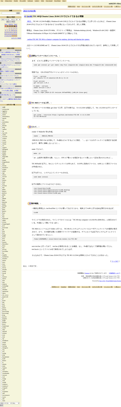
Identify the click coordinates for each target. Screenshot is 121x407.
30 (10, 36)
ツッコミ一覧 (108, 6)
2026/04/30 (18, 50)
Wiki (42, 1)
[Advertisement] (82, 302)
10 (12, 30)
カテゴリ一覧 (11, 104)
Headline (63, 294)
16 (10, 32)
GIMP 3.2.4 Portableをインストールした (10, 81)
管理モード (55, 294)
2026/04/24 (18, 86)
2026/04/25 (18, 78)
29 (9, 36)
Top (2, 1)
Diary (64, 1)
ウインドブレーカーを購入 (8, 84)
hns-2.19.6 (102, 288)
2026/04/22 (18, 97)
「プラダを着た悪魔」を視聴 (9, 90)
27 (5, 36)
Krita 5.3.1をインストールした (9, 75)
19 (16, 32)
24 (12, 34)
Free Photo (57, 1)
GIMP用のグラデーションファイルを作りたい (10, 66)
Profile (16, 1)
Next (15, 24)
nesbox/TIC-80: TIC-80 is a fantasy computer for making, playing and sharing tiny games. (58, 39)
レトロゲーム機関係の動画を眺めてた (10, 100)
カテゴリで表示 (16, 38)
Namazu (87, 280)
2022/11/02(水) (29, 11)
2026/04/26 (18, 73)
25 (14, 34)
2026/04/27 (18, 69)
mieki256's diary (115, 3)
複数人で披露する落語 (7, 71)
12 (16, 30)
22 (9, 34)
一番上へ (117, 294)
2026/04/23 (18, 93)
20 (5, 34)
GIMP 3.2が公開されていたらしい (10, 88)
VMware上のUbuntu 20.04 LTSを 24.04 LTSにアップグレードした (10, 60)
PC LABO (23, 1)
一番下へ (117, 6)
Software (30, 1)
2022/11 (10, 24)
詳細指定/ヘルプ (114, 280)
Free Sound (49, 1)
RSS (78, 6)
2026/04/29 (18, 57)
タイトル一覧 (86, 6)
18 (14, 32)
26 (16, 34)
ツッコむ (114, 269)
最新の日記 (71, 6)
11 (14, 30)
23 (10, 34)
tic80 (29, 16)
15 (9, 32)
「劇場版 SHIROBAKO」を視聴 (10, 54)
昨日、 (30, 21)
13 (5, 32)
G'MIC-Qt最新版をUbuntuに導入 (10, 52)
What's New (8, 1)
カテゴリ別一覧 (97, 6)
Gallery (37, 1)
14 (7, 32)
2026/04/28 (18, 63)
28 (7, 36)
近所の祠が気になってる (7, 95)
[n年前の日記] (42, 11)
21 (7, 34)
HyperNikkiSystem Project (113, 288)
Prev (6, 24)
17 (12, 32)
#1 (25, 16)
